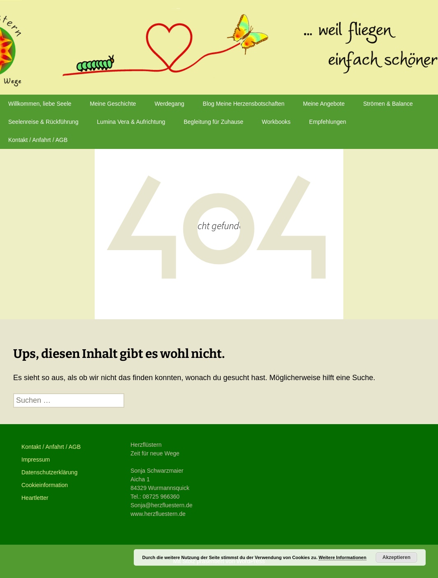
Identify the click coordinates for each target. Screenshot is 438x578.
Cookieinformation (44, 485)
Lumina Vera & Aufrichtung (131, 121)
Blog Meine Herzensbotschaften (243, 103)
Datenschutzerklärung (49, 472)
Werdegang (169, 103)
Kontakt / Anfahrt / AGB (38, 140)
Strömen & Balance (388, 103)
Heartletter (34, 497)
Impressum (35, 459)
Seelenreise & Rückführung (43, 121)
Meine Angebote (324, 103)
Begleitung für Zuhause (213, 121)
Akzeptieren (396, 557)
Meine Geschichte (113, 103)
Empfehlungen (327, 121)
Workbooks (276, 121)
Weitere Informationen (342, 557)
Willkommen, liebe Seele (39, 103)
